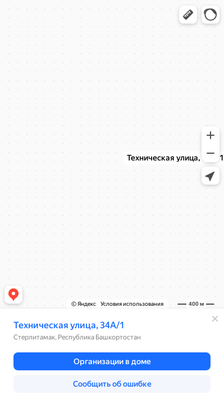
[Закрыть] (215, 318)
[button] (188, 15)
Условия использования (131, 304)
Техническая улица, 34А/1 (69, 325)
